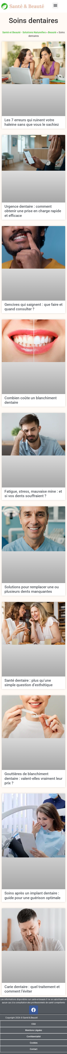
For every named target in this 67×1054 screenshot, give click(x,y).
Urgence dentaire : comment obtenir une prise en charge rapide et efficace (32, 211)
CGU (33, 1024)
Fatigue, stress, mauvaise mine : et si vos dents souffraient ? (33, 493)
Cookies (34, 1043)
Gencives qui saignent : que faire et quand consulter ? (33, 306)
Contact (33, 1049)
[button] (55, 5)
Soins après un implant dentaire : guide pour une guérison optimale (32, 895)
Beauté (52, 32)
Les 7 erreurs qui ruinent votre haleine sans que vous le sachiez (31, 122)
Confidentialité (34, 1036)
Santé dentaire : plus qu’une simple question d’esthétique (28, 682)
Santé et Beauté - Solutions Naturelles (24, 32)
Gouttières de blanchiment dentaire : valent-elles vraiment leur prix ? (33, 778)
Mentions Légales (33, 1030)
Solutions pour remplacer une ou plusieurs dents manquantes (31, 589)
